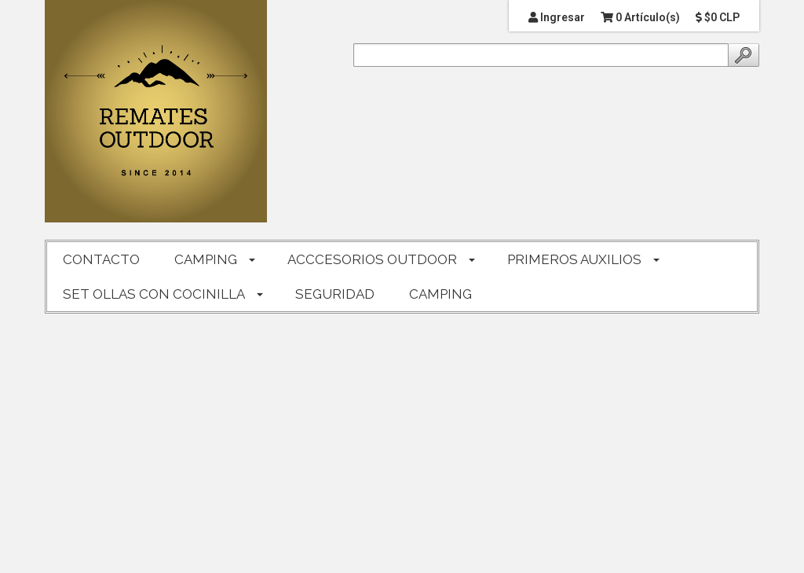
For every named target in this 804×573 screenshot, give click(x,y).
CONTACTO (101, 259)
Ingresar (556, 17)
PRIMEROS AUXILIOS (574, 259)
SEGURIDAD (335, 294)
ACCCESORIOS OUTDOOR (372, 259)
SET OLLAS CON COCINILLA (154, 294)
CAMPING (205, 259)
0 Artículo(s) (640, 17)
